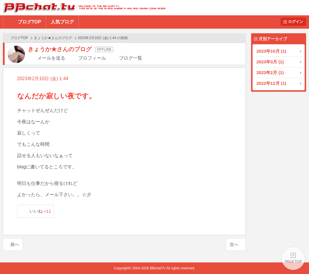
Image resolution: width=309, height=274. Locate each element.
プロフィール (92, 58)
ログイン (295, 21)
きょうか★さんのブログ (53, 38)
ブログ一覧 (130, 58)
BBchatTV (82, 7)
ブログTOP (29, 21)
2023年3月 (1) (270, 61)
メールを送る (51, 58)
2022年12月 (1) (271, 83)
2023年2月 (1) (270, 72)
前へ (14, 244)
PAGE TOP (293, 258)
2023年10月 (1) (271, 51)
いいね (40, 211)
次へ (234, 244)
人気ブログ (62, 21)
